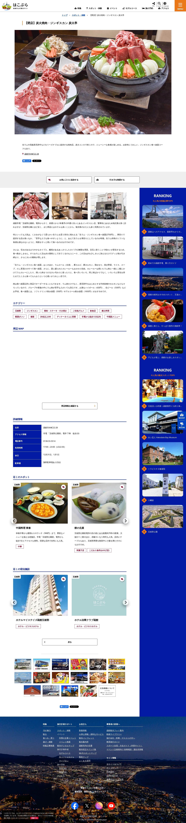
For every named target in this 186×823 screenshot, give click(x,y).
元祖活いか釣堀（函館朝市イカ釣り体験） (165, 406)
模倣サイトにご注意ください (93, 788)
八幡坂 (151, 500)
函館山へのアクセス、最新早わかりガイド (165, 231)
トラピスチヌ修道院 (156, 469)
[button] (14, 521)
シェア (26, 161)
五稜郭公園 (153, 531)
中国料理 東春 (23, 527)
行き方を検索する (110, 179)
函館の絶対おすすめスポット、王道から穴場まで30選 (165, 294)
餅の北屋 (79, 527)
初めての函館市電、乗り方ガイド (162, 263)
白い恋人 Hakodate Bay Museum (162, 437)
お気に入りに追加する (63, 180)
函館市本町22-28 (31, 154)
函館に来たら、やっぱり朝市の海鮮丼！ (165, 326)
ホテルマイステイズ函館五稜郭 (32, 620)
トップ (64, 15)
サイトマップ (100, 791)
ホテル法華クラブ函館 (86, 620)
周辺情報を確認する (78, 406)
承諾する (34, 818)
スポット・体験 (78, 15)
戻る (58, 642)
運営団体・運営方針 (83, 791)
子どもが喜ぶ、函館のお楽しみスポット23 (165, 357)
